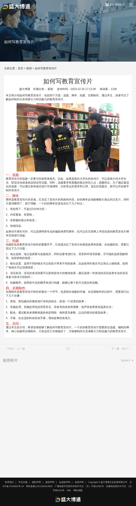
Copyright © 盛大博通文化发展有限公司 (107, 482)
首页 (20, 68)
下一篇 (115, 349)
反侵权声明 (64, 482)
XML (69, 490)
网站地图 (78, 490)
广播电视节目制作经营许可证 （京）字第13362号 (79, 486)
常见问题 (22, 482)
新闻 (29, 68)
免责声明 (79, 482)
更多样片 (126, 361)
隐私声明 (36, 482)
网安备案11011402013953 (39, 486)
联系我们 (9, 482)
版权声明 (50, 482)
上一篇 (21, 349)
